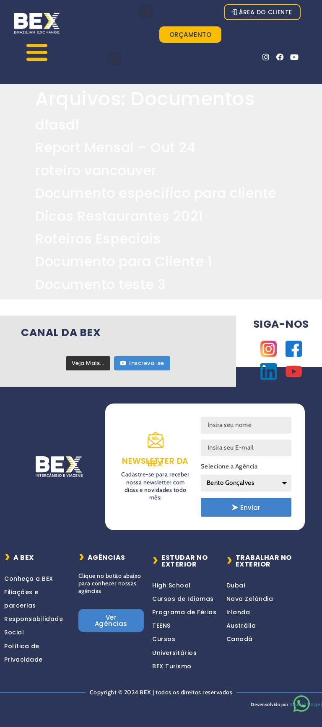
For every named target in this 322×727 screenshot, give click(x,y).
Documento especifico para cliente (156, 193)
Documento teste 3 (100, 284)
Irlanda (238, 612)
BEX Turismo (172, 666)
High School (171, 585)
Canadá (239, 639)
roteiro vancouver (96, 170)
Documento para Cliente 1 (123, 261)
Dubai (235, 585)
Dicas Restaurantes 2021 (119, 216)
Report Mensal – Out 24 (115, 147)
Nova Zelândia (249, 599)
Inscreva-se (142, 363)
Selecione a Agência (229, 466)
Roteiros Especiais (98, 238)
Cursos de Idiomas (183, 599)
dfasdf (57, 124)
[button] (146, 11)
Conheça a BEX (28, 578)
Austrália (241, 625)
